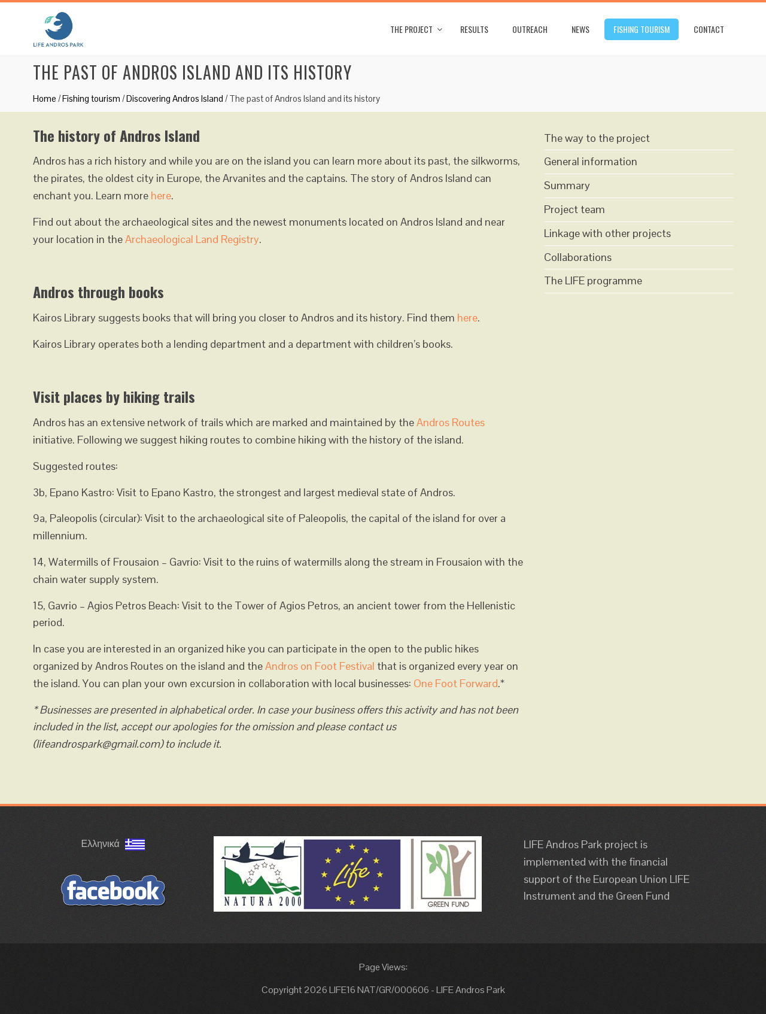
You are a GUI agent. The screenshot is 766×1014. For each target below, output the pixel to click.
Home (44, 98)
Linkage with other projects (607, 233)
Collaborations (578, 257)
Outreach (530, 29)
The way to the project (597, 138)
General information (590, 161)
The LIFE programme (593, 280)
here (161, 195)
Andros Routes (451, 422)
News (580, 29)
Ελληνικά (113, 843)
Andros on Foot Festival (320, 666)
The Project (411, 29)
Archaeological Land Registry (192, 239)
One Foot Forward (456, 683)
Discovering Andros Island (174, 98)
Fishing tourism (641, 29)
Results (474, 29)
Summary (567, 185)
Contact (709, 29)
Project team (574, 209)
